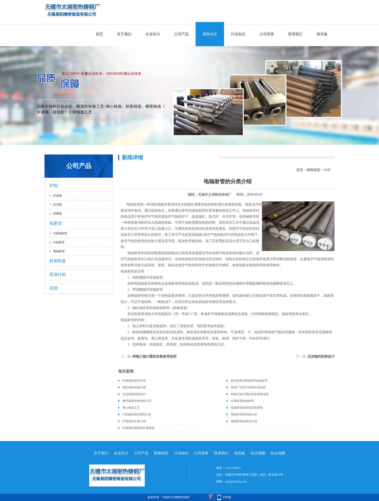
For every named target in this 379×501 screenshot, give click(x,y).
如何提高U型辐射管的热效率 (249, 380)
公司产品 (181, 34)
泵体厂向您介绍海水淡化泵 (248, 387)
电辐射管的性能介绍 (244, 414)
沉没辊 (57, 204)
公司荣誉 (267, 34)
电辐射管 (59, 251)
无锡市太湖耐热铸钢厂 (215, 194)
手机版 (227, 497)
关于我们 (124, 34)
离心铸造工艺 (131, 407)
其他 (54, 288)
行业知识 (238, 34)
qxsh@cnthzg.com (236, 481)
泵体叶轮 (58, 274)
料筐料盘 (58, 261)
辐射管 (56, 223)
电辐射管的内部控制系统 (247, 407)
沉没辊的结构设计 (321, 356)
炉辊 (54, 185)
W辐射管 (59, 242)
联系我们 (295, 34)
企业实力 (153, 34)
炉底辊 (57, 195)
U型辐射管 (60, 233)
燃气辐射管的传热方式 (137, 401)
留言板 (322, 34)
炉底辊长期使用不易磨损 (138, 428)
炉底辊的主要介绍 (134, 421)
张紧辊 (57, 213)
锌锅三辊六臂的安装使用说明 (154, 356)
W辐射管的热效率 (242, 401)
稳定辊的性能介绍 (134, 387)
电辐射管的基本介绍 (244, 421)
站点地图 (258, 453)
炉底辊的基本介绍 (134, 380)
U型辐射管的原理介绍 (137, 414)
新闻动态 (210, 34)
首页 (99, 34)
